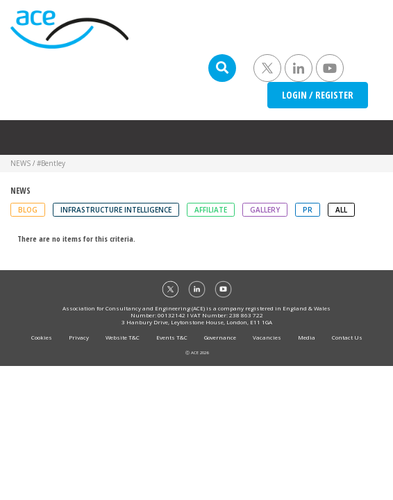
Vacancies (267, 337)
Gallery (265, 210)
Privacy (79, 337)
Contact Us (347, 337)
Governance (220, 337)
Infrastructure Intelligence (116, 210)
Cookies (41, 337)
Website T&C (123, 337)
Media (306, 337)
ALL (341, 210)
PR (307, 210)
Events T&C (171, 337)
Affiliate (210, 210)
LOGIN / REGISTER (317, 94)
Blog (27, 210)
